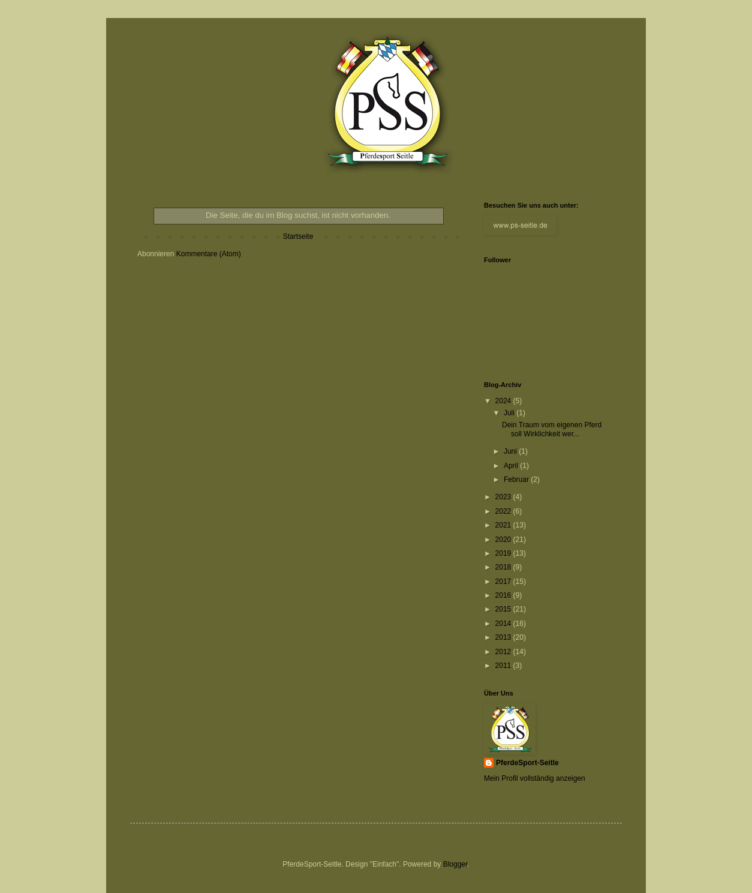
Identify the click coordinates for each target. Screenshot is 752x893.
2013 (504, 637)
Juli (510, 413)
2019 (504, 553)
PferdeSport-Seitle (527, 763)
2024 (504, 401)
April (512, 466)
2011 (504, 665)
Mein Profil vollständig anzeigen (534, 778)
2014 (504, 623)
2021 (504, 525)
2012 (504, 652)
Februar (517, 479)
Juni (511, 451)
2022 (504, 511)
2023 (504, 497)
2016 (504, 595)
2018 (504, 567)
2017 (504, 581)
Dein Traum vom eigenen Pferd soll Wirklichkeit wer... (551, 429)
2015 (504, 609)
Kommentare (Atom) (208, 254)
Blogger (455, 864)
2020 (504, 539)
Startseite (298, 236)
